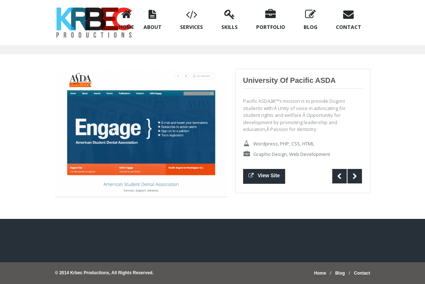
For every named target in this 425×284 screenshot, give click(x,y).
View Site (264, 175)
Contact (362, 273)
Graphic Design (270, 154)
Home (320, 273)
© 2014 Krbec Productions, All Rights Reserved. (104, 272)
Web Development (309, 154)
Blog (340, 273)
